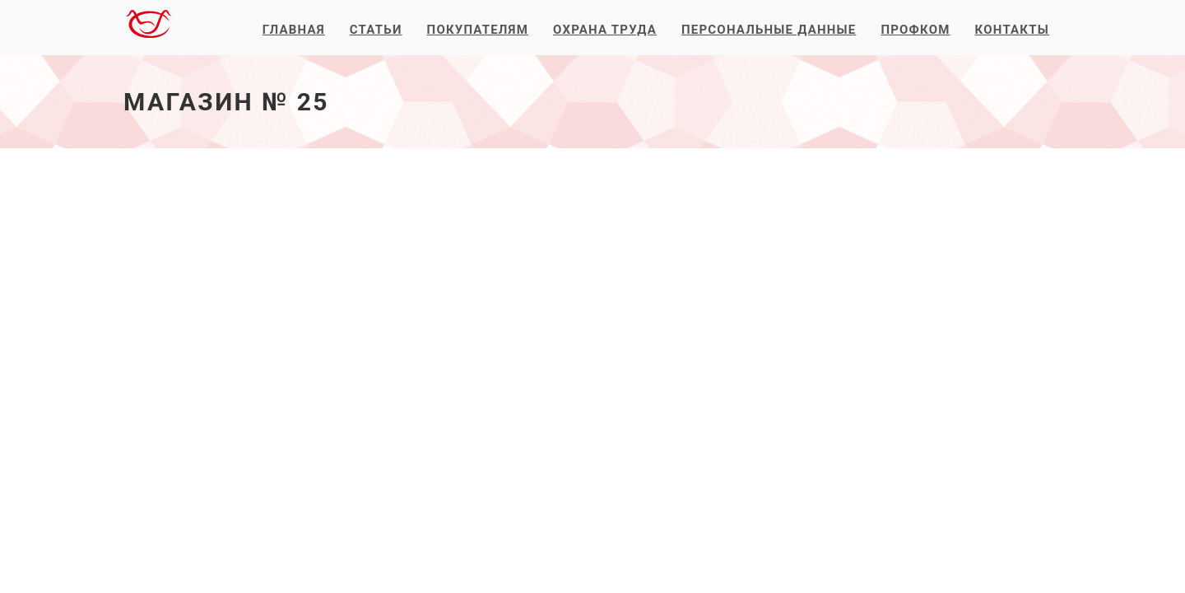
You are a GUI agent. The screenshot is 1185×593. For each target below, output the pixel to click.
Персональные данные (768, 29)
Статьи (376, 29)
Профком (915, 29)
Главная (294, 29)
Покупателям (477, 29)
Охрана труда (605, 29)
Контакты (1012, 29)
